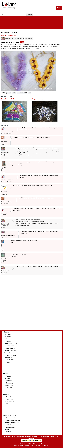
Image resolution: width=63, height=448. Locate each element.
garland (8, 93)
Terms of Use (39, 445)
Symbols (8, 334)
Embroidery (9, 383)
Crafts (6, 374)
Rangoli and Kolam (10, 415)
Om (7, 339)
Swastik (8, 341)
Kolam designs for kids (12, 422)
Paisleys (8, 336)
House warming (10, 359)
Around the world (11, 355)
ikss (29, 93)
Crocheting (9, 387)
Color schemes (10, 348)
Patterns (6, 332)
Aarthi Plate (9, 385)
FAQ (7, 429)
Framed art (9, 397)
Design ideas (10, 346)
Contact (46, 445)
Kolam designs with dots (13, 420)
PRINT (22, 42)
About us (8, 431)
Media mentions (10, 427)
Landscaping (10, 401)
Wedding (8, 362)
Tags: (3, 93)
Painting (8, 376)
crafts (14, 93)
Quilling (8, 378)
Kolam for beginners (12, 418)
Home (3, 32)
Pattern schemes (11, 350)
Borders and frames (12, 343)
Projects (6, 394)
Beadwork (9, 380)
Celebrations (8, 353)
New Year (9, 357)
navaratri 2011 (22, 93)
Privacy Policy (30, 445)
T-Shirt (8, 404)
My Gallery (28, 38)
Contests (8, 425)
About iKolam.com (19, 445)
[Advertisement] (34, 303)
